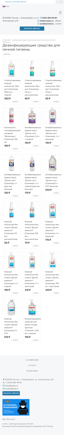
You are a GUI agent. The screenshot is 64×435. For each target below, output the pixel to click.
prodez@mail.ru (47, 24)
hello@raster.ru (46, 21)
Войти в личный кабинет (16, 2)
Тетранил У (7, 42)
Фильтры (7, 54)
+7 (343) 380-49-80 (48, 18)
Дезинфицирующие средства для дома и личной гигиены (33, 40)
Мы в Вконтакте (8, 419)
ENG (7, 6)
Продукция (6, 40)
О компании (32, 360)
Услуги (32, 365)
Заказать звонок (32, 28)
